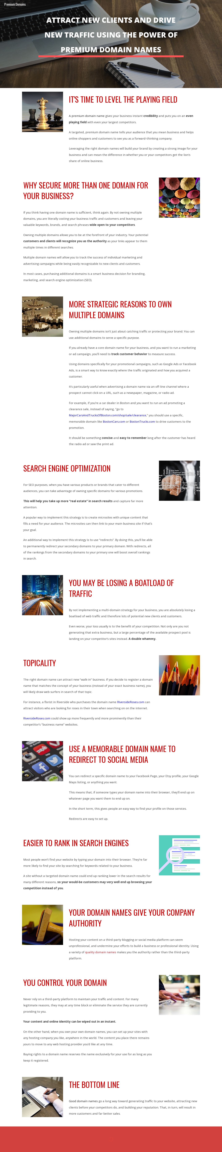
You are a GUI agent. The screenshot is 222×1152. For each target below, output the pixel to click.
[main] (111, 44)
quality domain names (100, 952)
